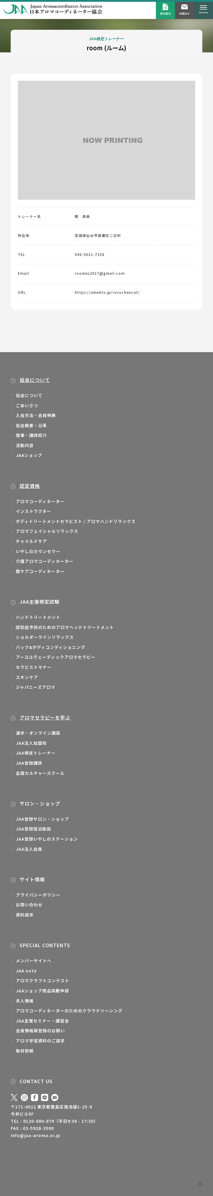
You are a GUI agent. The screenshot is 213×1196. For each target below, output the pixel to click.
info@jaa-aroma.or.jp (35, 1135)
